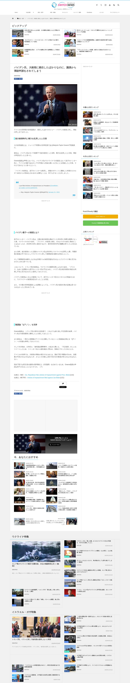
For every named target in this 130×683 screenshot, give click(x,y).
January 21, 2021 (54, 182)
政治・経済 (40, 12)
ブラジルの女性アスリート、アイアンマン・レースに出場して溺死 (106, 121)
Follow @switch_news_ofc (68, 436)
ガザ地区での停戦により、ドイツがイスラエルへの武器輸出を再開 (69, 607)
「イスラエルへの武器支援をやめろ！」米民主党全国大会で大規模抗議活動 (104, 598)
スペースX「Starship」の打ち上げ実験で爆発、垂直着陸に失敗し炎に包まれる (32, 653)
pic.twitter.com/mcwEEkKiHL (28, 178)
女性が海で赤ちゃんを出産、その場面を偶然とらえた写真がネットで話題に (33, 32)
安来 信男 (62, 537)
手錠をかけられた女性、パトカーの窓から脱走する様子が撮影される (106, 186)
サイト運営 (45, 674)
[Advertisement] (45, 206)
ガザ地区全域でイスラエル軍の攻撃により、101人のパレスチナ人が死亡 (104, 579)
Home (16, 12)
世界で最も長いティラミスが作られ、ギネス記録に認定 (106, 105)
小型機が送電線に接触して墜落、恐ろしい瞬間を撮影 (106, 129)
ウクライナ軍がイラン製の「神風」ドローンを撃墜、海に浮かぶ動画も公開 (104, 562)
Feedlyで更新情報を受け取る (100, 213)
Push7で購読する (100, 207)
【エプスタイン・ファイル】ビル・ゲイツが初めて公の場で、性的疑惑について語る (104, 32)
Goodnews (89, 12)
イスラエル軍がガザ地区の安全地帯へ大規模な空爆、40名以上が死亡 (69, 589)
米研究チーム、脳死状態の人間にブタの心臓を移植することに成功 (32, 661)
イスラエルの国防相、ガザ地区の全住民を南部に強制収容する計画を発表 (104, 608)
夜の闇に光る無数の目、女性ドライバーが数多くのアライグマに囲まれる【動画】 (106, 137)
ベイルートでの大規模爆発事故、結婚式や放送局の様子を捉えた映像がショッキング (33, 41)
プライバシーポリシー (57, 674)
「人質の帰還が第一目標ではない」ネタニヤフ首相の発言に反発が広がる (69, 579)
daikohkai (26, 36)
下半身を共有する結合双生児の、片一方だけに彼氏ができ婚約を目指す (32, 637)
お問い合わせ (69, 674)
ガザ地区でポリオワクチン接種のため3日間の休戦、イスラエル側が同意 (69, 598)
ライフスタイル (114, 12)
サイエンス (65, 12)
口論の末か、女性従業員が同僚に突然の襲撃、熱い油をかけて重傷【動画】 (106, 170)
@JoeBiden (54, 176)
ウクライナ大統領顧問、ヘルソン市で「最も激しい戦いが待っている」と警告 (104, 552)
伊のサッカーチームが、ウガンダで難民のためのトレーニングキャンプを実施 (69, 32)
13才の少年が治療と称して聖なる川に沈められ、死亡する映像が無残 (105, 162)
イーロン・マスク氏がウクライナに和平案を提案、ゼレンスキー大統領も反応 (69, 562)
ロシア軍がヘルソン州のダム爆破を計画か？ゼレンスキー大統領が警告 (69, 552)
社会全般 (28, 12)
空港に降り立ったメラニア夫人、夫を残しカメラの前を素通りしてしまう (55, 512)
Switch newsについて (34, 674)
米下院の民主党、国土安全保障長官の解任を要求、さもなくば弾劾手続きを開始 (35, 474)
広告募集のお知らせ (96, 674)
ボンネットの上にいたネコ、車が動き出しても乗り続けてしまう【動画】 (69, 542)
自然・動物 (52, 12)
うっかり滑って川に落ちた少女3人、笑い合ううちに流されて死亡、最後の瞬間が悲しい (106, 154)
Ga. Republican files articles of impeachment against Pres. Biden (47, 365)
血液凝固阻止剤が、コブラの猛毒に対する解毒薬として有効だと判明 (69, 41)
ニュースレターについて (82, 674)
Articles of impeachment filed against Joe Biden (43, 368)
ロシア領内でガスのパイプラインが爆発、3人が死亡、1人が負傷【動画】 (104, 533)
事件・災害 (15, 45)
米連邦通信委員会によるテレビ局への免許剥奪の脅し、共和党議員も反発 (35, 457)
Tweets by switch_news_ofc (65, 627)
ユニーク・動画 (77, 12)
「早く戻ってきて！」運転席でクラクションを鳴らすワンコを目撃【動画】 (106, 178)
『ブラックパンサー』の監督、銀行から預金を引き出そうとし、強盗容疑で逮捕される (104, 41)
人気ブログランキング (88, 234)
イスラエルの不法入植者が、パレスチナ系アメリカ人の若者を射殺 (104, 588)
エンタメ (102, 12)
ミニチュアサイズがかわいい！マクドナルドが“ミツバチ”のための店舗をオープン (32, 629)
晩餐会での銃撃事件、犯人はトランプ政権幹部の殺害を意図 (106, 113)
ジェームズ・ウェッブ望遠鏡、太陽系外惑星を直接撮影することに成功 (32, 645)
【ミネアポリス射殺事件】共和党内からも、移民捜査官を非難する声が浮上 (67, 474)
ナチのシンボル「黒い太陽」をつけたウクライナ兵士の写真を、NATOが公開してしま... (69, 533)
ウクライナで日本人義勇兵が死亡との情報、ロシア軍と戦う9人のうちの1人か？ (104, 542)
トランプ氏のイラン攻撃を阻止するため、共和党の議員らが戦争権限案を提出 (67, 491)
